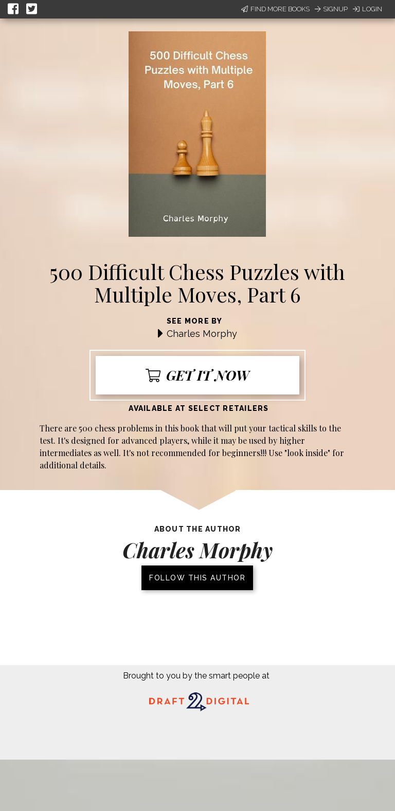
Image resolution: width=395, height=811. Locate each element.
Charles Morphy (202, 333)
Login (367, 9)
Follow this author (197, 578)
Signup (331, 9)
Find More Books (275, 9)
